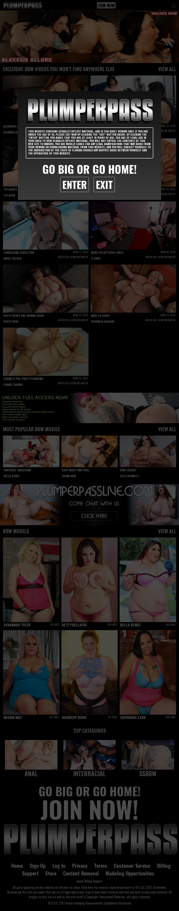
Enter (74, 184)
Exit (104, 184)
